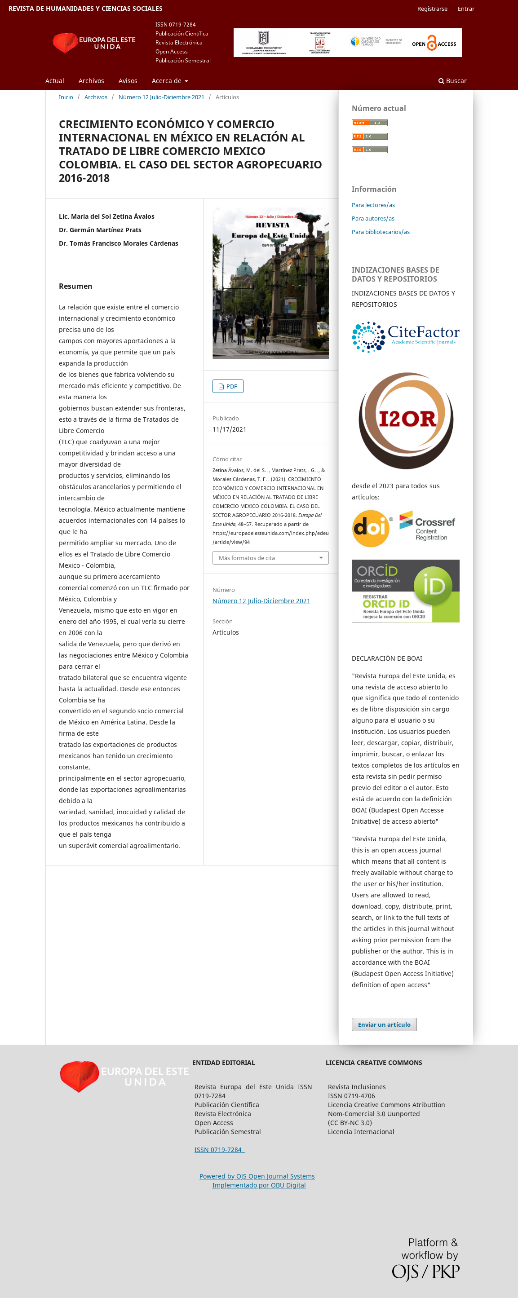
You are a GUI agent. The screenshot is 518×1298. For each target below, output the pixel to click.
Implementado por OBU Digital (259, 1185)
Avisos (128, 80)
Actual (54, 80)
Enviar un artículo (384, 1024)
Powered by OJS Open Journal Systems (257, 1176)
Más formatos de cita (247, 558)
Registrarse (432, 8)
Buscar (452, 80)
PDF (231, 386)
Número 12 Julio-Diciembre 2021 (161, 97)
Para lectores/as (373, 205)
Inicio (66, 97)
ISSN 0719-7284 (220, 1149)
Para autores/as (373, 218)
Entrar (466, 8)
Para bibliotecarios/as (381, 232)
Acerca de (167, 80)
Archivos (91, 80)
